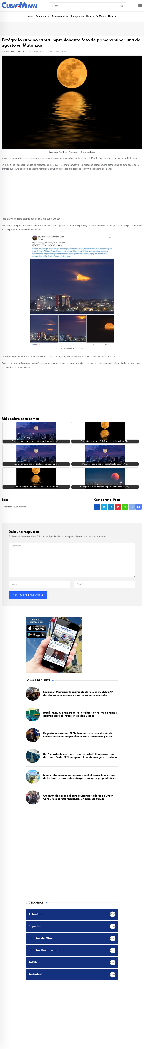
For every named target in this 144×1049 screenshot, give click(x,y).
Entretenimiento (60, 17)
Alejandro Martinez (16, 51)
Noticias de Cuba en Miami (15, 507)
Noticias (112, 17)
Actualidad (41, 17)
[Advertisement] (72, 193)
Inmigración (77, 17)
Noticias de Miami (96, 17)
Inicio (30, 17)
